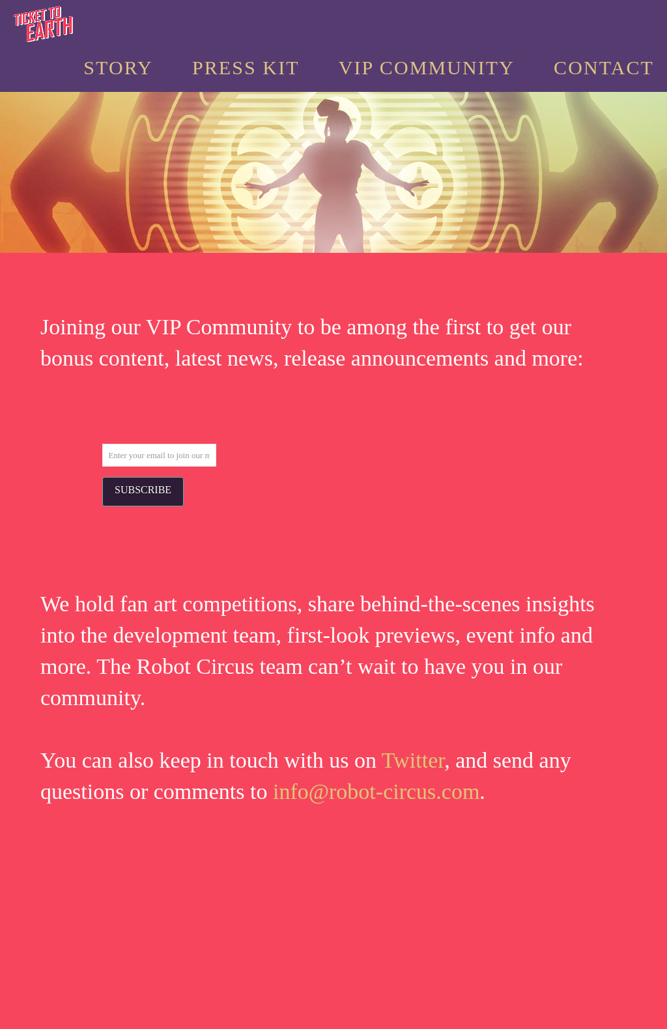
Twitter (413, 760)
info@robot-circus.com (376, 791)
